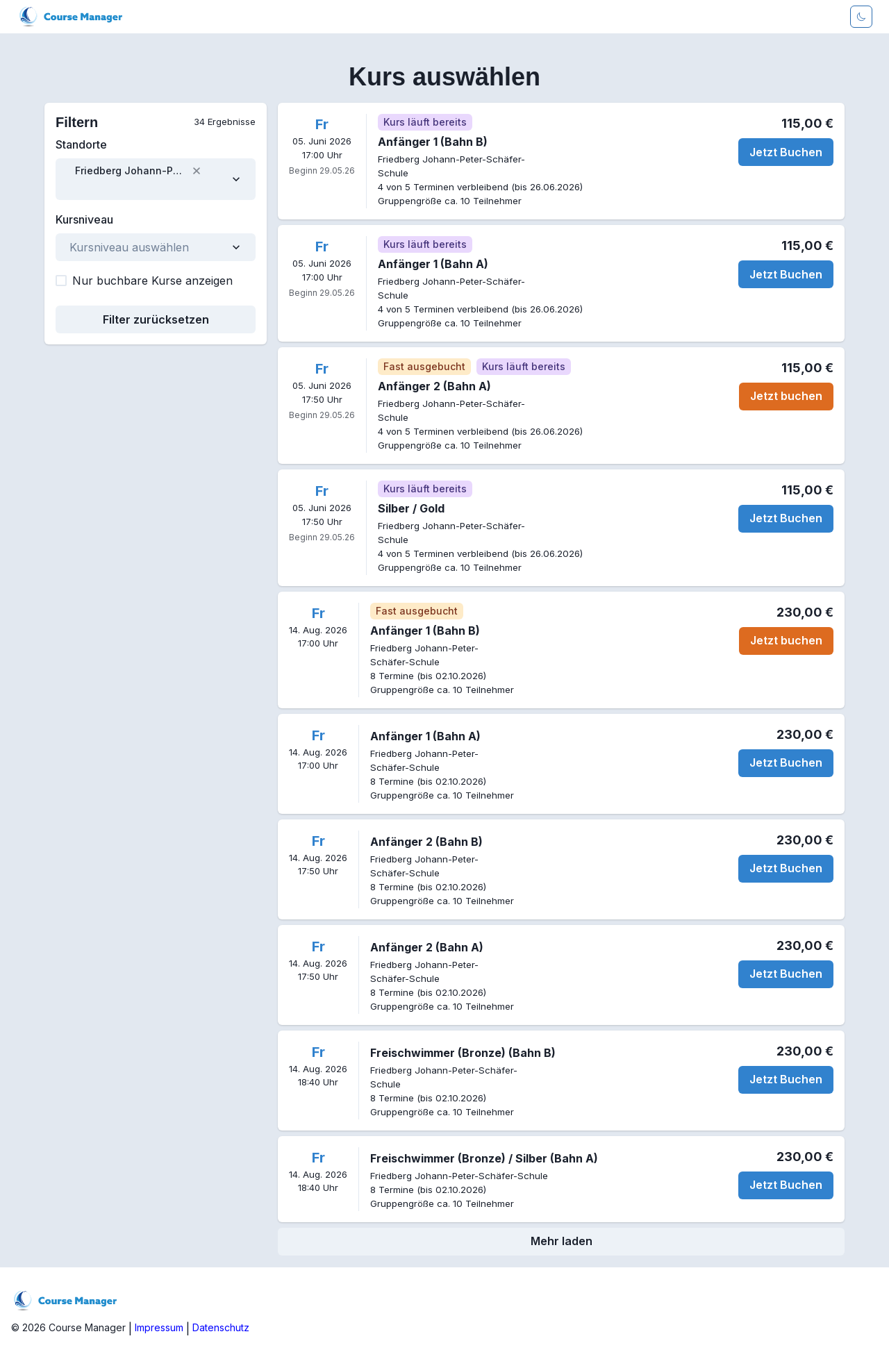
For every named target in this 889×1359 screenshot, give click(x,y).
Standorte (81, 144)
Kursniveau (84, 219)
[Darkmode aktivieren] (861, 17)
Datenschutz (220, 1327)
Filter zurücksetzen (156, 319)
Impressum (159, 1327)
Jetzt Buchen (785, 152)
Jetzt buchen (786, 396)
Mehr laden (561, 1241)
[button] (196, 171)
